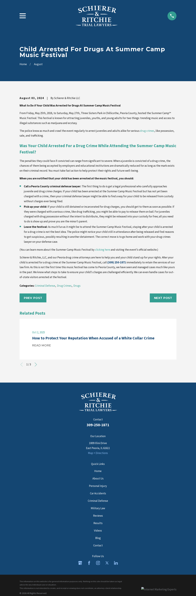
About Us (98, 478)
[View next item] (36, 365)
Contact (98, 545)
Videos (98, 530)
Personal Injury (98, 486)
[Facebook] (89, 563)
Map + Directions (98, 453)
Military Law (98, 508)
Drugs (77, 286)
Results (98, 523)
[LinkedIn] (116, 563)
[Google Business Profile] (80, 563)
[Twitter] (107, 563)
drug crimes (147, 131)
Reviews (98, 515)
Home (98, 471)
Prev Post (33, 298)
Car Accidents (98, 493)
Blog (98, 538)
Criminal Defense (45, 286)
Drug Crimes (64, 286)
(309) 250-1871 (116, 262)
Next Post (163, 298)
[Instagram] (98, 563)
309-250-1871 (98, 425)
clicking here (102, 249)
